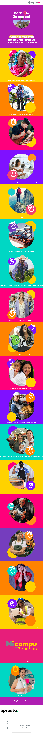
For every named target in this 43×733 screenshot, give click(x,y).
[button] (4, 711)
